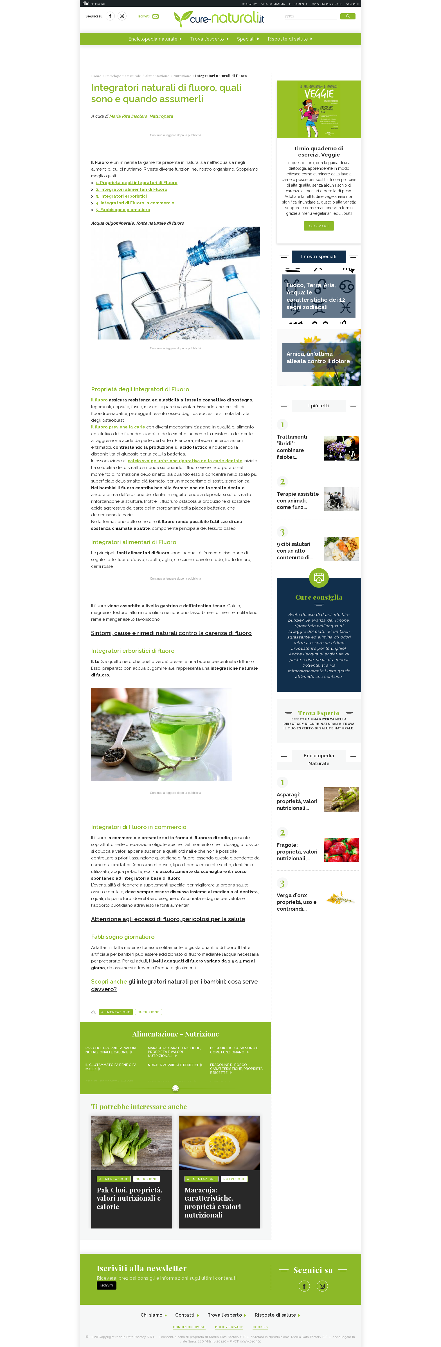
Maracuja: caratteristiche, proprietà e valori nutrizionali (174, 1050)
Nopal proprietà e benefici (173, 1063)
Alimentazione (115, 1009)
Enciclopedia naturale (153, 39)
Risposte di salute (288, 39)
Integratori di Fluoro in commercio (137, 202)
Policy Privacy (229, 1325)
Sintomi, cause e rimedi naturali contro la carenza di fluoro (171, 632)
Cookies (261, 1325)
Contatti (184, 1313)
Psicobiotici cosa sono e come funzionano (234, 1048)
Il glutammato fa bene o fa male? (111, 1065)
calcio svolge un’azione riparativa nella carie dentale (185, 460)
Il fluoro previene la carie (118, 426)
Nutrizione (148, 1009)
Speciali (246, 39)
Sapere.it (353, 4)
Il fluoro (99, 399)
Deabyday (249, 4)
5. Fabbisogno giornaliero (123, 209)
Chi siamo (151, 1313)
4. (98, 202)
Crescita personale (327, 4)
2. (98, 189)
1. (136, 182)
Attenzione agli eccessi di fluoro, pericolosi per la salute (168, 917)
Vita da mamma (273, 4)
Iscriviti (148, 16)
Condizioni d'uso (189, 1325)
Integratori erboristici (123, 196)
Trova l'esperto (207, 39)
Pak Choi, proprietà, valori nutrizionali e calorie (111, 1048)
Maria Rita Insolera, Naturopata (141, 116)
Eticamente (298, 4)
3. (98, 196)
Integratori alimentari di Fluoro (133, 189)
